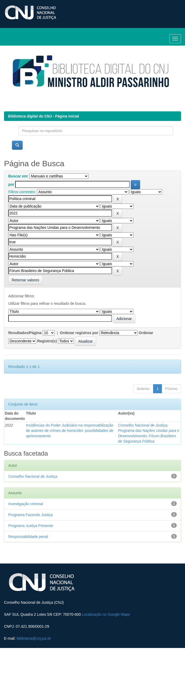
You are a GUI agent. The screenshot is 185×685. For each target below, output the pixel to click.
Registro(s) (47, 341)
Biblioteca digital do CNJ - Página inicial (43, 116)
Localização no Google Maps (106, 614)
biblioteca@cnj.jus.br (33, 638)
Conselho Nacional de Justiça (142, 425)
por (11, 184)
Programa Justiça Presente (30, 526)
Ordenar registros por (79, 333)
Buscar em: (18, 176)
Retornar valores (25, 280)
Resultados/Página (24, 333)
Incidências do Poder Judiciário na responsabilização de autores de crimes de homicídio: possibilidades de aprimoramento (69, 430)
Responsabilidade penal (28, 536)
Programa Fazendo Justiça (30, 515)
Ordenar (146, 333)
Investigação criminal (25, 504)
